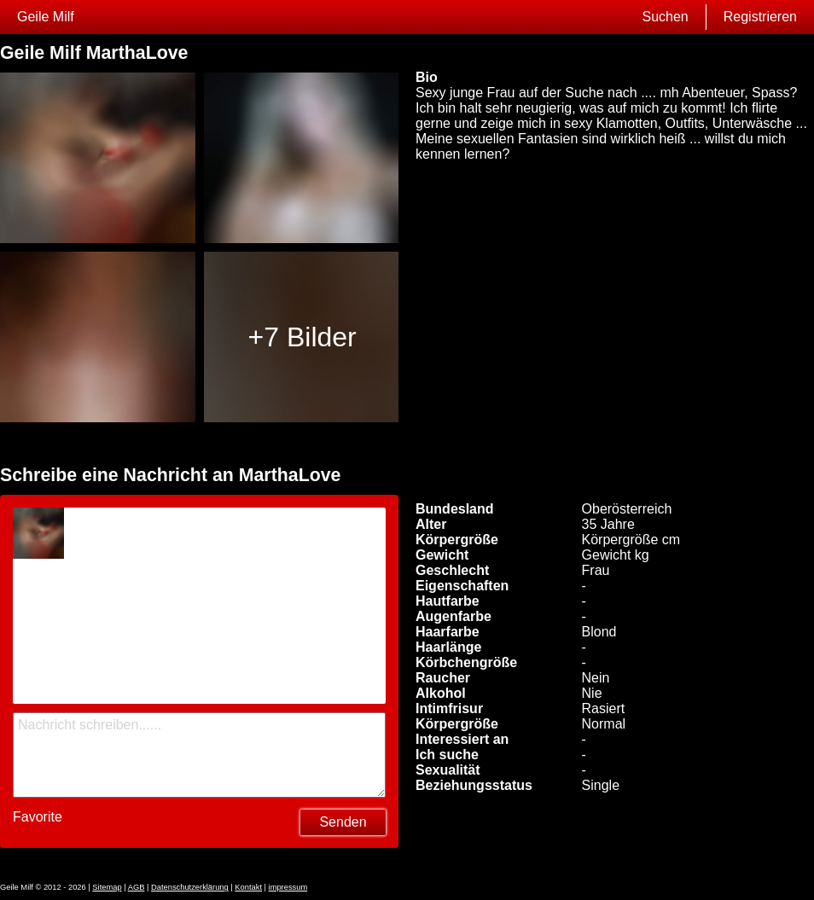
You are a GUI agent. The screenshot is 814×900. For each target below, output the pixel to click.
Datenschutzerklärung (190, 887)
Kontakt (248, 887)
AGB (136, 887)
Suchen (665, 16)
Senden (342, 822)
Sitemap (106, 887)
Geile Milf (45, 16)
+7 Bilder (302, 337)
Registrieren (760, 16)
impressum (288, 887)
